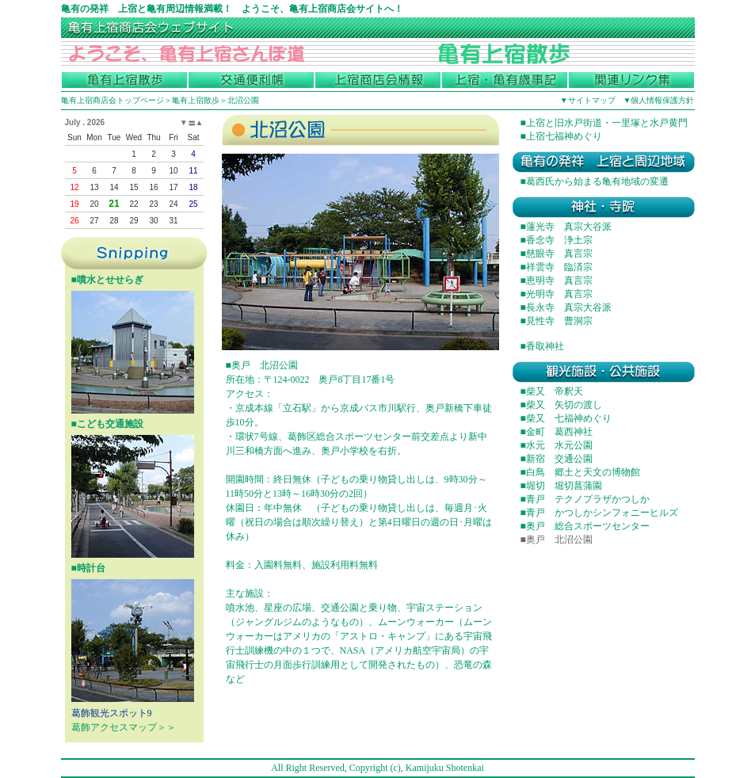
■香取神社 (542, 346)
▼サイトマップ (588, 100)
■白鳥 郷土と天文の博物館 (580, 472)
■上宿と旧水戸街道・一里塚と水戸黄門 (604, 122)
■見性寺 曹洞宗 (556, 320)
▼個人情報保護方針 (659, 100)
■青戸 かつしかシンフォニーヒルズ (599, 512)
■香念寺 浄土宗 (556, 240)
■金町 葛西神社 (556, 431)
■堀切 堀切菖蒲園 (561, 485)
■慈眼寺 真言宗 (556, 253)
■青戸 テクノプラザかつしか (585, 499)
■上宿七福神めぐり (561, 136)
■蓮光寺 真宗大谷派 (566, 226)
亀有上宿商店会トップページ (112, 100)
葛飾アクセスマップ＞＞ (123, 727)
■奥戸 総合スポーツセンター (585, 526)
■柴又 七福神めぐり (566, 418)
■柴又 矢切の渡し (561, 404)
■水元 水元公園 (556, 445)
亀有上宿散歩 (195, 100)
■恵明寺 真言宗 (556, 280)
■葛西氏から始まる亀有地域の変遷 (594, 181)
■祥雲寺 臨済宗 (556, 267)
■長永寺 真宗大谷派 (566, 307)
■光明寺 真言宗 (556, 293)
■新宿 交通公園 (556, 458)
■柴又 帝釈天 (551, 391)
